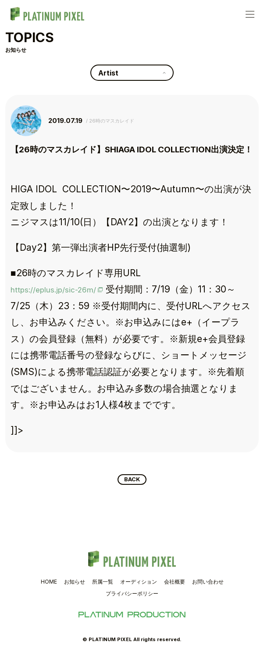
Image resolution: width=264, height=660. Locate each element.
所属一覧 (102, 583)
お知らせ (74, 583)
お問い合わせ (208, 583)
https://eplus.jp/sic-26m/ (65, 289)
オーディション (138, 583)
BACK (132, 480)
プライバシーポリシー (132, 595)
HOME (49, 583)
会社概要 (174, 583)
